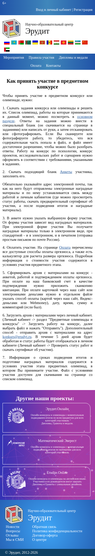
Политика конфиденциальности (57, 531)
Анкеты (66, 172)
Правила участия (41, 57)
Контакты (53, 66)
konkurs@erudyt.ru (17, 337)
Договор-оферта (45, 535)
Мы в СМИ (15, 540)
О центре (39, 540)
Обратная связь (44, 527)
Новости (12, 527)
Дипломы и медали (73, 57)
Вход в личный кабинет (53, 10)
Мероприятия (14, 57)
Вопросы (13, 531)
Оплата (35, 66)
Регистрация (83, 10)
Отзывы (12, 535)
